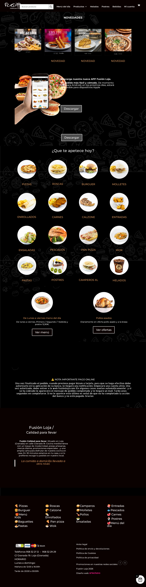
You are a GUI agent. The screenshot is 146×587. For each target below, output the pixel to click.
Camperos (87, 506)
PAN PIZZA (88, 249)
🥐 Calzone (55, 510)
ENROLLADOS (26, 217)
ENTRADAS (119, 217)
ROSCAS (57, 184)
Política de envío (84, 548)
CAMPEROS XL (88, 280)
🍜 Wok (50, 526)
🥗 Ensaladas (83, 520)
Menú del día (63, 7)
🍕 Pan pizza (55, 521)
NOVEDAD (58, 61)
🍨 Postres (114, 518)
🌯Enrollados (53, 516)
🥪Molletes (84, 510)
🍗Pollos (82, 514)
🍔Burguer (22, 510)
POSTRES (57, 280)
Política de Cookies (86, 553)
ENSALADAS (27, 250)
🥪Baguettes (24, 521)
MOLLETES (119, 184)
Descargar (71, 108)
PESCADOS (57, 249)
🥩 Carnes (114, 514)
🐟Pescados (115, 510)
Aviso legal (81, 544)
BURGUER (88, 184)
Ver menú (42, 332)
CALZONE (88, 217)
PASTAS (27, 280)
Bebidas (116, 7)
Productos (78, 7)
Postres (105, 7)
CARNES (57, 217)
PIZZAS (27, 184)
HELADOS (119, 280)
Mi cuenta (129, 7)
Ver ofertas (103, 330)
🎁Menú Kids (21, 516)
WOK (119, 250)
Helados (94, 7)
